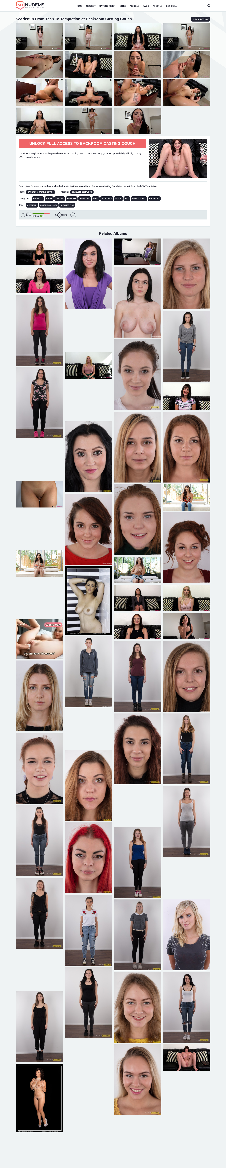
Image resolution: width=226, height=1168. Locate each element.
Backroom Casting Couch (40, 192)
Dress (49, 199)
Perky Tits (107, 199)
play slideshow (201, 19)
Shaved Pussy (139, 199)
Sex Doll (171, 6)
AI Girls (157, 6)
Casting (60, 199)
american (31, 205)
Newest (91, 6)
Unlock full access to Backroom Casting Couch (82, 143)
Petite (118, 199)
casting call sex (48, 205)
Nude (95, 199)
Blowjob (71, 199)
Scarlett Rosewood (82, 192)
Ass (127, 199)
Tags (146, 6)
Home (79, 6)
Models (134, 6)
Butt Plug (154, 199)
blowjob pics (67, 205)
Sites (123, 6)
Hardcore (85, 199)
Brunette (38, 199)
